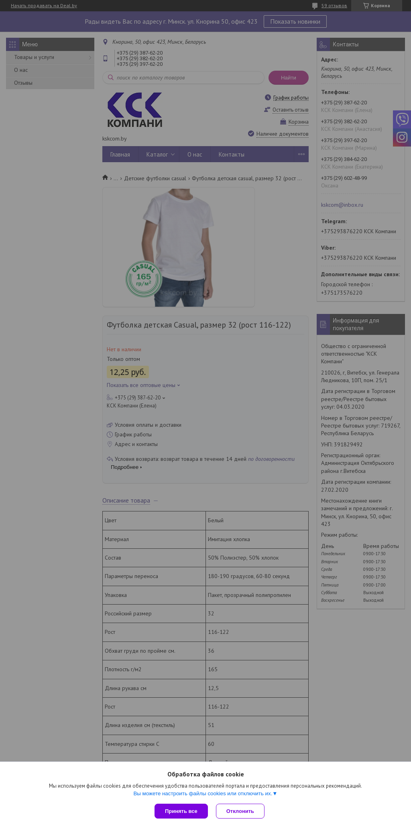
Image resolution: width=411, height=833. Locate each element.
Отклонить (240, 811)
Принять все (181, 811)
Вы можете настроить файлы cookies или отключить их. (202, 793)
